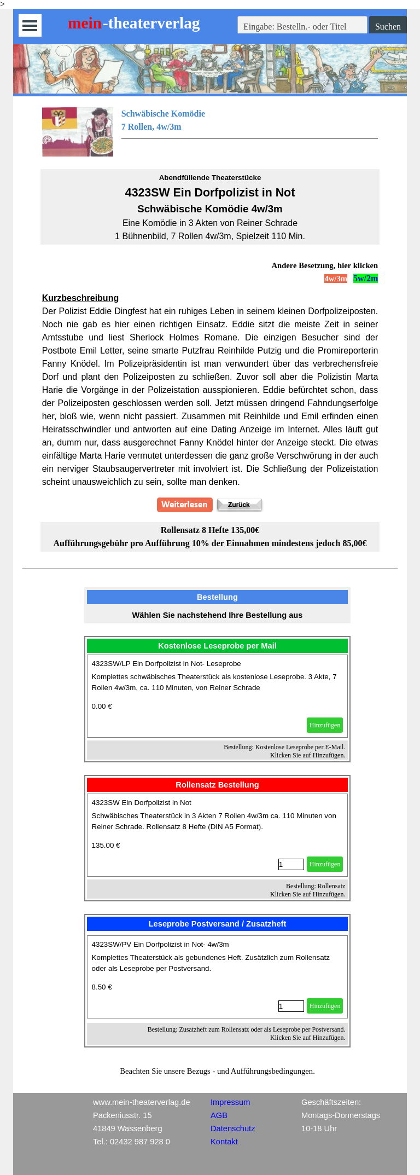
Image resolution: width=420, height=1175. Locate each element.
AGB (219, 1115)
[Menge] (291, 864)
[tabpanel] (210, 132)
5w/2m (365, 278)
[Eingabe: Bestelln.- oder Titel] (302, 27)
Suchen (388, 26)
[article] (217, 696)
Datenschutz (233, 1128)
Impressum (230, 1102)
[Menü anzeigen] (30, 25)
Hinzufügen (325, 725)
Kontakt (224, 1141)
